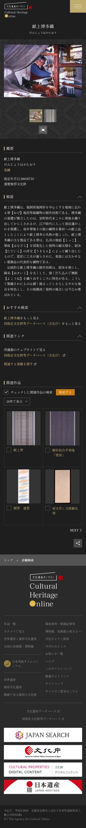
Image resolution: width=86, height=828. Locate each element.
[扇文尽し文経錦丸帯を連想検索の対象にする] (47, 508)
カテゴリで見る (14, 631)
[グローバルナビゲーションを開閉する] (78, 6)
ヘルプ (49, 661)
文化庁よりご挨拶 (57, 639)
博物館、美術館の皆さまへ (63, 631)
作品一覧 (10, 624)
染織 (7, 170)
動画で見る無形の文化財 (20, 694)
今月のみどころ (55, 646)
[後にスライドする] (76, 530)
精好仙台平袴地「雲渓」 (63, 452)
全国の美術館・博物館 (19, 646)
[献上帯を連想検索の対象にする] (9, 450)
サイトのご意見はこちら (61, 691)
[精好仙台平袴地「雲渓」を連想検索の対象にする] (47, 450)
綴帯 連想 (22, 508)
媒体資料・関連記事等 (60, 624)
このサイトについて (58, 668)
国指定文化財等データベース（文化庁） (33, 323)
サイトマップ (54, 683)
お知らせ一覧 (54, 653)
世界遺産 (10, 679)
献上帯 (18, 450)
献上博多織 (12, 318)
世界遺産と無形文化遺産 (20, 639)
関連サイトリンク (57, 676)
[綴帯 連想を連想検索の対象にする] (9, 508)
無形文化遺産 (13, 687)
